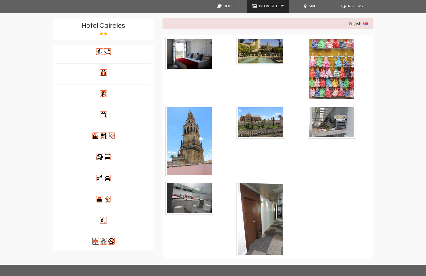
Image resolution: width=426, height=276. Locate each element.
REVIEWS (355, 5)
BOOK (229, 5)
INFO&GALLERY (271, 5)
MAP (312, 5)
